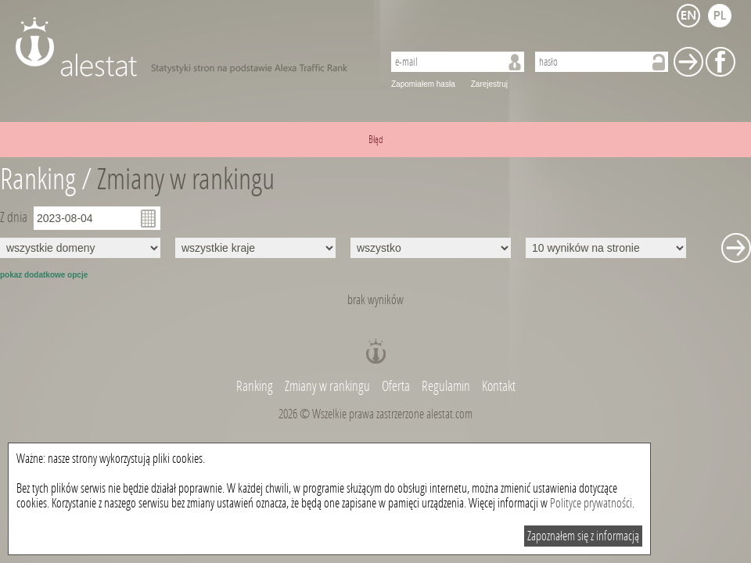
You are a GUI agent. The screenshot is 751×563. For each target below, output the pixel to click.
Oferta (396, 386)
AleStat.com (190, 47)
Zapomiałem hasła (423, 84)
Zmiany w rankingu (186, 179)
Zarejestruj (489, 84)
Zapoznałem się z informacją (583, 536)
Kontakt (499, 386)
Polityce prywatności (591, 503)
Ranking (255, 386)
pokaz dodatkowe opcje (44, 275)
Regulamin (446, 386)
